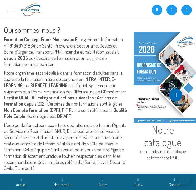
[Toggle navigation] (11, 10)
